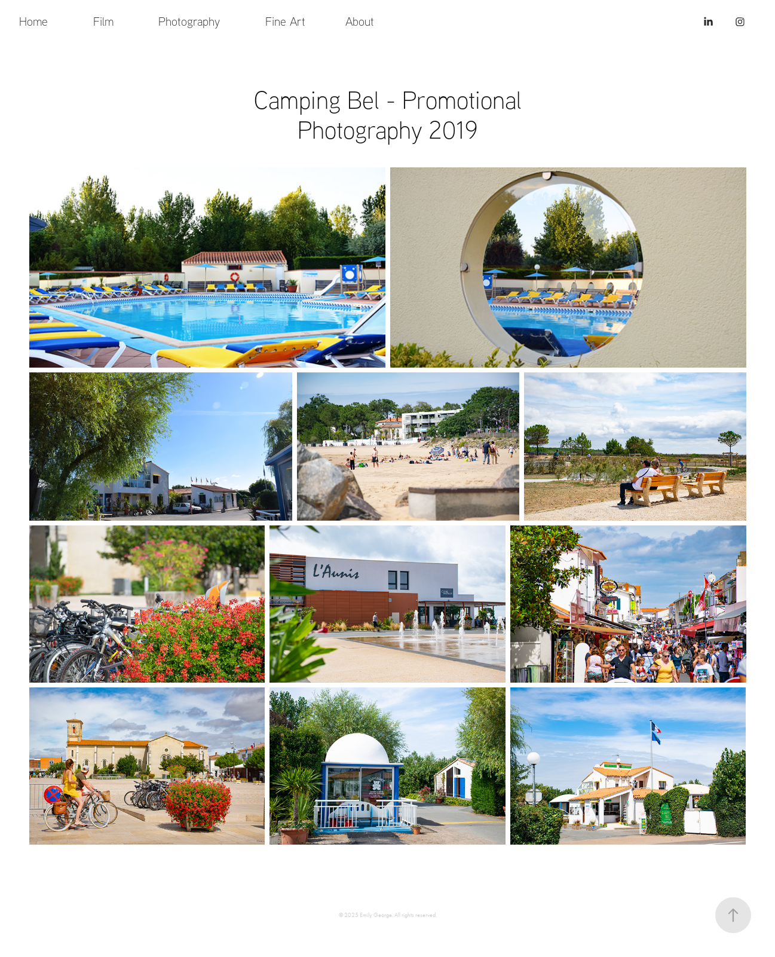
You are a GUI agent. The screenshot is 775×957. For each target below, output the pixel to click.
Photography (189, 21)
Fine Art (285, 21)
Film (103, 21)
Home (33, 21)
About (359, 21)
